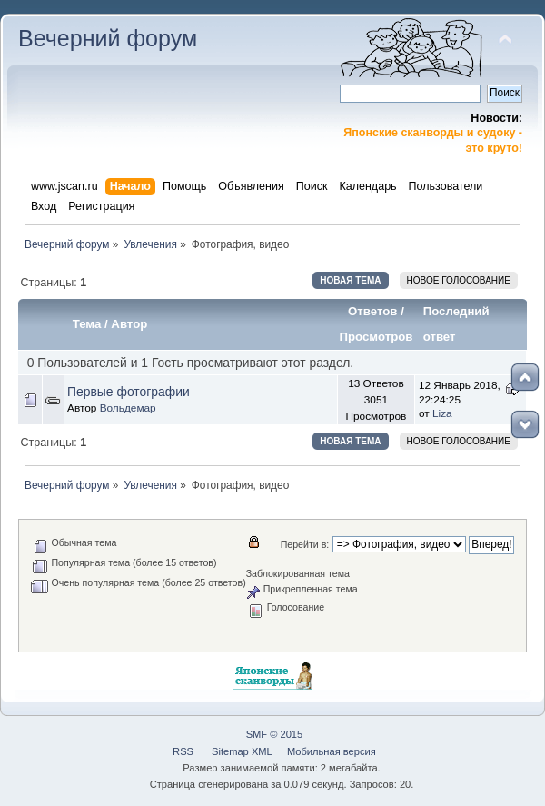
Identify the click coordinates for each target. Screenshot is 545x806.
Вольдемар (128, 408)
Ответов (372, 311)
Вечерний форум (107, 38)
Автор (129, 324)
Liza (442, 413)
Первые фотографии (128, 391)
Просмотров (375, 336)
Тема (87, 324)
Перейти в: (305, 544)
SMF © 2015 (274, 734)
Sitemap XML (242, 751)
